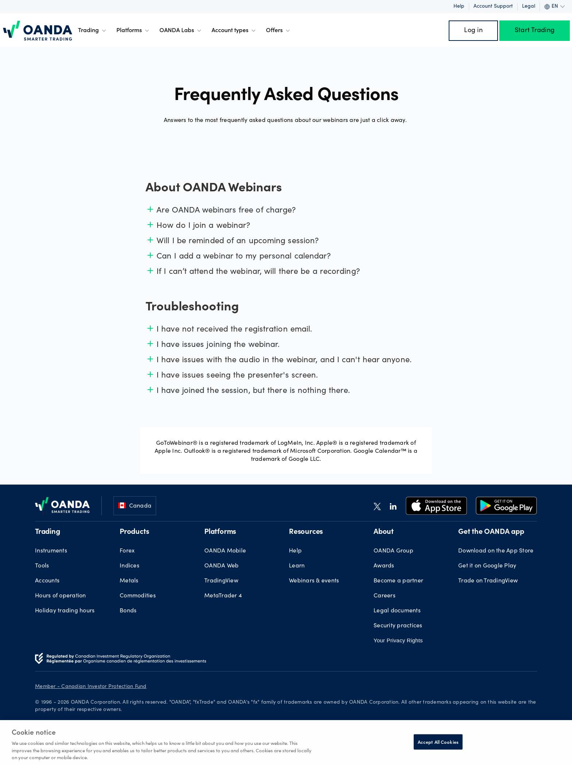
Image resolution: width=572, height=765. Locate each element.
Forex (127, 551)
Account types (234, 30)
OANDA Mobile (225, 551)
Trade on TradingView (488, 581)
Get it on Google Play (487, 566)
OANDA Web (221, 566)
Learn (297, 566)
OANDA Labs (181, 30)
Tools (42, 566)
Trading (93, 30)
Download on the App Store (495, 551)
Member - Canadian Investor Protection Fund (91, 686)
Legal (528, 6)
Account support (493, 6)
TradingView (221, 581)
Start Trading (534, 30)
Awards (384, 566)
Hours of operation (60, 596)
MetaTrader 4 (223, 596)
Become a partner (398, 581)
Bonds (128, 611)
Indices (129, 566)
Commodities (138, 596)
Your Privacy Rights (398, 640)
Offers (278, 30)
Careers (384, 596)
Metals (129, 581)
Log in (473, 30)
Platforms (133, 30)
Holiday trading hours (64, 611)
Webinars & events (314, 581)
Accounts (47, 581)
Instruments (51, 551)
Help (458, 6)
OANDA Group (393, 551)
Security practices (398, 626)
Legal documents (397, 611)
